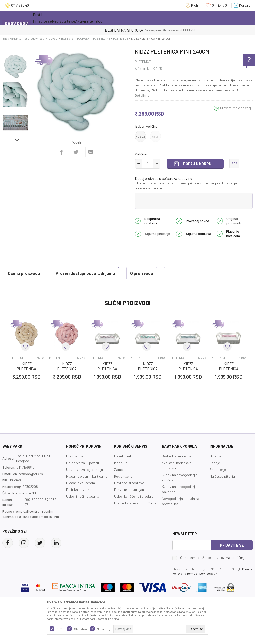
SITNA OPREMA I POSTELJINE (90, 38)
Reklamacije (123, 488)
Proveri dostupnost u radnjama (39, 273)
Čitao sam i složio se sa (213, 570)
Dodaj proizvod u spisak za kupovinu (163, 178)
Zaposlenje (218, 482)
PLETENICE (120, 38)
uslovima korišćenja (231, 570)
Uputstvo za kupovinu (82, 475)
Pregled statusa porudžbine (135, 515)
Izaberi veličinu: (147, 126)
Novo (97, 18)
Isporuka (120, 475)
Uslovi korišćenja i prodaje (133, 509)
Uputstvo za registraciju (84, 482)
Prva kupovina (150, 18)
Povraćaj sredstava (129, 495)
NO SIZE (140, 136)
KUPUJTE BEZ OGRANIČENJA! (110, 30)
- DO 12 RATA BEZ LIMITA (153, 30)
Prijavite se (232, 557)
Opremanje (119, 18)
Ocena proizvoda (26, 285)
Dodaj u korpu (197, 163)
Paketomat (122, 468)
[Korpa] (243, 5)
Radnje (215, 475)
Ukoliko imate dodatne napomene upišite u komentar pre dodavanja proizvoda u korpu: (186, 185)
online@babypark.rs (28, 486)
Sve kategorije (49, 18)
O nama (215, 468)
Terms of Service (198, 586)
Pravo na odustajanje (130, 502)
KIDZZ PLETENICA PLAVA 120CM (188, 381)
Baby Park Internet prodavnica (22, 38)
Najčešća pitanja (222, 488)
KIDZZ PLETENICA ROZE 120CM (229, 381)
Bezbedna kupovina (176, 468)
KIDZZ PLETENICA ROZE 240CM (66, 381)
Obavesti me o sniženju (236, 108)
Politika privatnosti (81, 502)
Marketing (103, 628)
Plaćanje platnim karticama (87, 488)
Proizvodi (52, 38)
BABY (64, 38)
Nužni (60, 628)
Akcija (76, 18)
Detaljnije (142, 95)
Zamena (120, 482)
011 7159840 (26, 480)
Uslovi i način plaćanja (82, 509)
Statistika (80, 628)
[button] (234, 163)
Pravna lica (74, 468)
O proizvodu (96, 273)
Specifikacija (135, 273)
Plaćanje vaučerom (80, 495)
